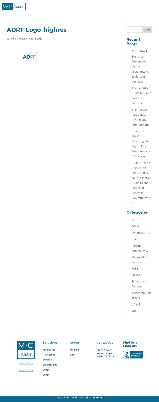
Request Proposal (79, 11)
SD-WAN (137, 275)
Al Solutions (49, 350)
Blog (72, 354)
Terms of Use (26, 370)
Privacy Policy (26, 363)
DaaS (135, 239)
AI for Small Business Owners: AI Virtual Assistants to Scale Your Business (140, 66)
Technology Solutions (69, 5)
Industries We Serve (104, 5)
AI (133, 220)
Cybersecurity (141, 233)
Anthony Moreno (18, 38)
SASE (135, 268)
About (42, 5)
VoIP (134, 311)
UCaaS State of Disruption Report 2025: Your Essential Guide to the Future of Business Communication (142, 183)
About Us (74, 350)
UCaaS (136, 304)
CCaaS (136, 226)
